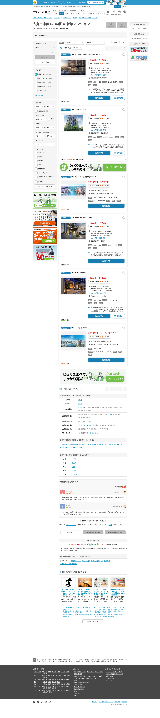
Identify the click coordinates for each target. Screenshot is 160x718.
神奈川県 (50, 676)
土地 (102, 561)
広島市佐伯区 (83, 444)
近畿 (35, 684)
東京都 (45, 676)
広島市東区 (73, 447)
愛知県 (45, 682)
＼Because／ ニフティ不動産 (114, 672)
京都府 (54, 684)
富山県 (58, 680)
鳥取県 (54, 686)
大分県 (63, 690)
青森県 (49, 672)
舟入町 (83, 425)
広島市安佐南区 (73, 444)
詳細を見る (99, 98)
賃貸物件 (107, 561)
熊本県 (58, 690)
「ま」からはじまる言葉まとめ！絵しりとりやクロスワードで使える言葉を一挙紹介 (68, 592)
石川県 (63, 680)
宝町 (73, 467)
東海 (35, 682)
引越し (76, 695)
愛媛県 (49, 688)
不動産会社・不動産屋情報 (68, 564)
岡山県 (49, 686)
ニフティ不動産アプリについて (114, 674)
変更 (53, 47)
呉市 (89, 444)
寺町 (84, 421)
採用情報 (124, 702)
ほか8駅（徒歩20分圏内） (98, 293)
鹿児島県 (45, 692)
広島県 (45, 686)
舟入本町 (89, 425)
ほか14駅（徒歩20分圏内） (99, 238)
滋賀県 (58, 684)
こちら (110, 525)
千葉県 (59, 676)
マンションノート (71, 525)
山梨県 (49, 680)
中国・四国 (37, 686)
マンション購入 (78, 676)
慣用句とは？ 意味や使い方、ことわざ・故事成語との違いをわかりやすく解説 (101, 592)
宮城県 (58, 672)
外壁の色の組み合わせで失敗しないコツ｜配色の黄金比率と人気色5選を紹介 (118, 592)
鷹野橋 (112, 414)
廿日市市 (110, 444)
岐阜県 (49, 682)
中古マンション (76, 561)
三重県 (58, 682)
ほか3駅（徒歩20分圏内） (98, 130)
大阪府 (45, 684)
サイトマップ (109, 680)
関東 (35, 676)
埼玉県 (55, 676)
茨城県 (64, 676)
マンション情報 (78, 684)
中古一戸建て (95, 561)
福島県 (45, 673)
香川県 (45, 688)
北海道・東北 (37, 672)
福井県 (67, 680)
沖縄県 (50, 692)
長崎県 (54, 690)
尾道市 (99, 444)
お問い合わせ (109, 676)
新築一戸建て (86, 561)
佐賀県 (49, 690)
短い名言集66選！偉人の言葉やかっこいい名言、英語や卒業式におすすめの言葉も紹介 (77, 612)
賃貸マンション (81, 672)
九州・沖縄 (37, 690)
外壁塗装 (76, 693)
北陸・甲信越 (37, 680)
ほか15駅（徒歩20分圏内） (99, 75)
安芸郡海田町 (64, 447)
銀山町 (80, 408)
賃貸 (75, 672)
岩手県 (54, 672)
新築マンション (87, 676)
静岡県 (54, 682)
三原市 (94, 444)
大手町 (74, 459)
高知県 (54, 688)
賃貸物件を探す (40, 96)
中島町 (74, 471)
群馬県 (45, 677)
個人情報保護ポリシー (106, 702)
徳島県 (67, 686)
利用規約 (117, 702)
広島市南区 (81, 447)
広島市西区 (63, 444)
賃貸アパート (90, 672)
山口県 (63, 686)
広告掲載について (111, 678)
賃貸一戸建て (99, 672)
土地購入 (76, 680)
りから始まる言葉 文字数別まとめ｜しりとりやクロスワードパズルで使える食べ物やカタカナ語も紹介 (109, 608)
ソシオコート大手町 (78, 272)
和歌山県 (68, 684)
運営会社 (94, 702)
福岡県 (45, 690)
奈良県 (63, 684)
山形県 (67, 672)
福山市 (104, 444)
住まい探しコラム (79, 689)
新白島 (80, 400)
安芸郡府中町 (118, 444)
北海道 (45, 672)
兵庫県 (49, 684)
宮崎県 (67, 690)
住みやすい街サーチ (79, 687)
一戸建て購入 (77, 678)
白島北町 (75, 474)
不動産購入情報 (78, 674)
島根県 (58, 686)
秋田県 (63, 672)
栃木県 (68, 676)
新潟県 (45, 680)
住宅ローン (77, 691)
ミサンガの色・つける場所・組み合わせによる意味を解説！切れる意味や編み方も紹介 (110, 615)
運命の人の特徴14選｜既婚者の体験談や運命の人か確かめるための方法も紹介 (109, 612)
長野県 (54, 680)
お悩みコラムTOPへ (93, 621)
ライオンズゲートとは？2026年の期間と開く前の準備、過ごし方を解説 (85, 592)
